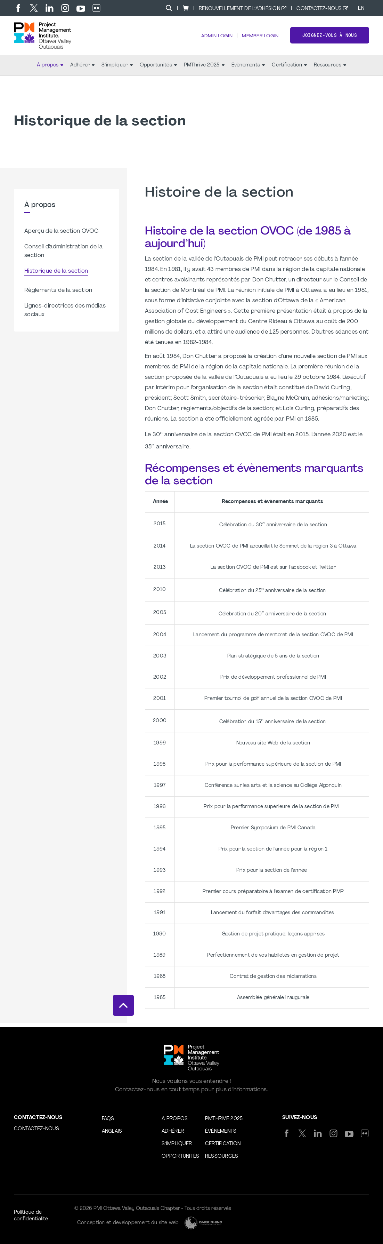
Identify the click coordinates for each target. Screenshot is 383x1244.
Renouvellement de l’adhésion (239, 8)
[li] (49, 8)
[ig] (65, 8)
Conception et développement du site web (128, 1223)
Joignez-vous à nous (329, 37)
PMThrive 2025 (204, 69)
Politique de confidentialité (31, 1216)
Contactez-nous (319, 8)
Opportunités (158, 69)
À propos (50, 69)
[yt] (80, 9)
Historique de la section (56, 276)
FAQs (108, 1119)
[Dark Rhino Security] (203, 1223)
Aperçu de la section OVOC (61, 236)
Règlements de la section (58, 295)
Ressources (330, 69)
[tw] (34, 8)
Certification (289, 69)
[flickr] (96, 8)
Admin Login (215, 38)
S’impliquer (116, 69)
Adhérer (82, 69)
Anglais (112, 1131)
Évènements (248, 69)
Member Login (259, 38)
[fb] (18, 8)
